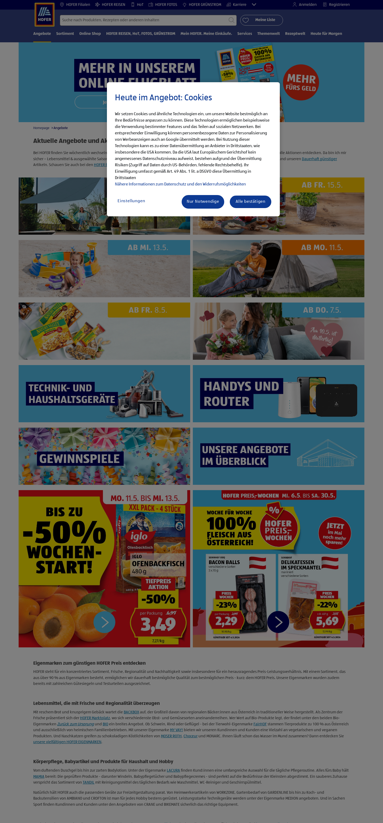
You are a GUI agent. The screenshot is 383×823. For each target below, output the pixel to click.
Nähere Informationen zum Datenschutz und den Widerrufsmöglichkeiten (180, 184)
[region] (193, 149)
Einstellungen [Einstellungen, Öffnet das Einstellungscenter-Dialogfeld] (131, 201)
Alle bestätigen (250, 202)
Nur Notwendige (203, 202)
